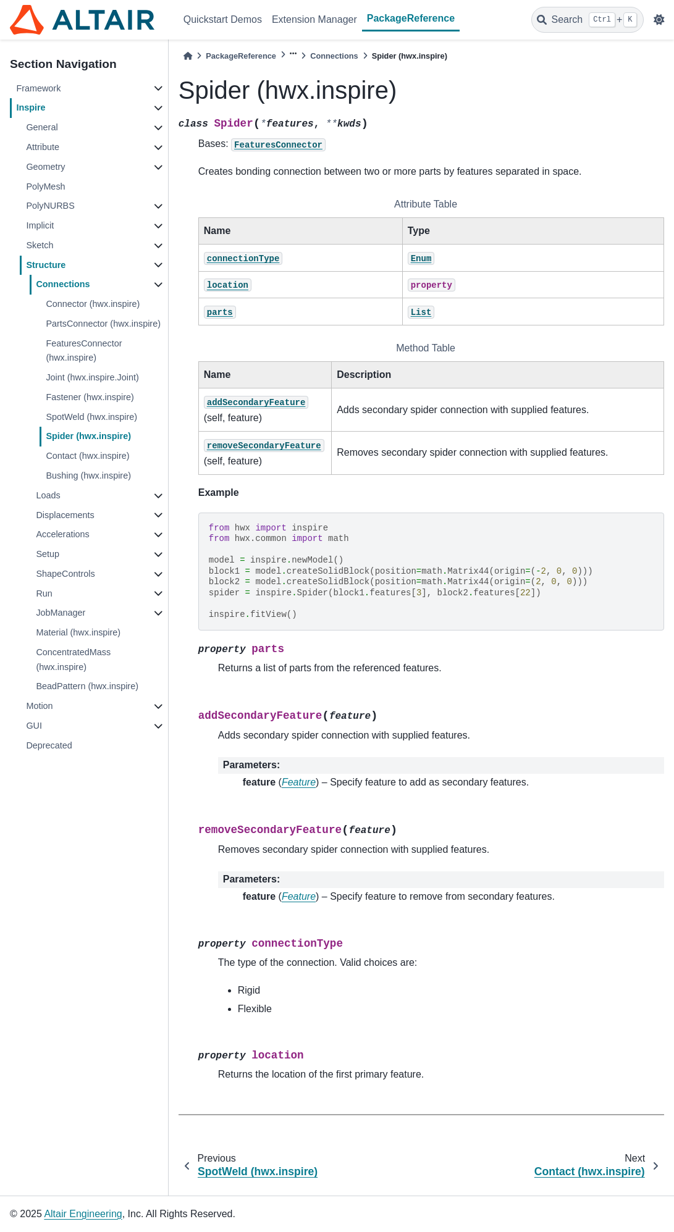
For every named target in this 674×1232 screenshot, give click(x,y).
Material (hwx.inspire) (78, 632)
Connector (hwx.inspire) (93, 304)
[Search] (587, 20)
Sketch (39, 245)
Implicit (40, 225)
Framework (38, 88)
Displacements (65, 515)
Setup (47, 554)
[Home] (187, 55)
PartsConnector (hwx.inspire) (103, 324)
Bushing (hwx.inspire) (88, 475)
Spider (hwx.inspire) (88, 436)
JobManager (60, 613)
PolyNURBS (50, 206)
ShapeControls (65, 574)
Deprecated (49, 745)
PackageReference (411, 18)
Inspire (30, 107)
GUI (34, 726)
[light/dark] (659, 19)
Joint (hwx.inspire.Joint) (92, 377)
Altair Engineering (83, 1214)
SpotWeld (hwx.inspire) (91, 417)
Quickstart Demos (222, 19)
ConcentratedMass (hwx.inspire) (73, 659)
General (41, 127)
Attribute (42, 147)
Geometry (45, 167)
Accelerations (62, 534)
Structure (45, 265)
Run (44, 593)
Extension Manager (314, 19)
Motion (39, 706)
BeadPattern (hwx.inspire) (87, 686)
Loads (48, 495)
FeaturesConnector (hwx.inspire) (84, 350)
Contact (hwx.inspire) (87, 456)
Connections (63, 284)
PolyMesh (45, 186)
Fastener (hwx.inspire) (89, 397)
